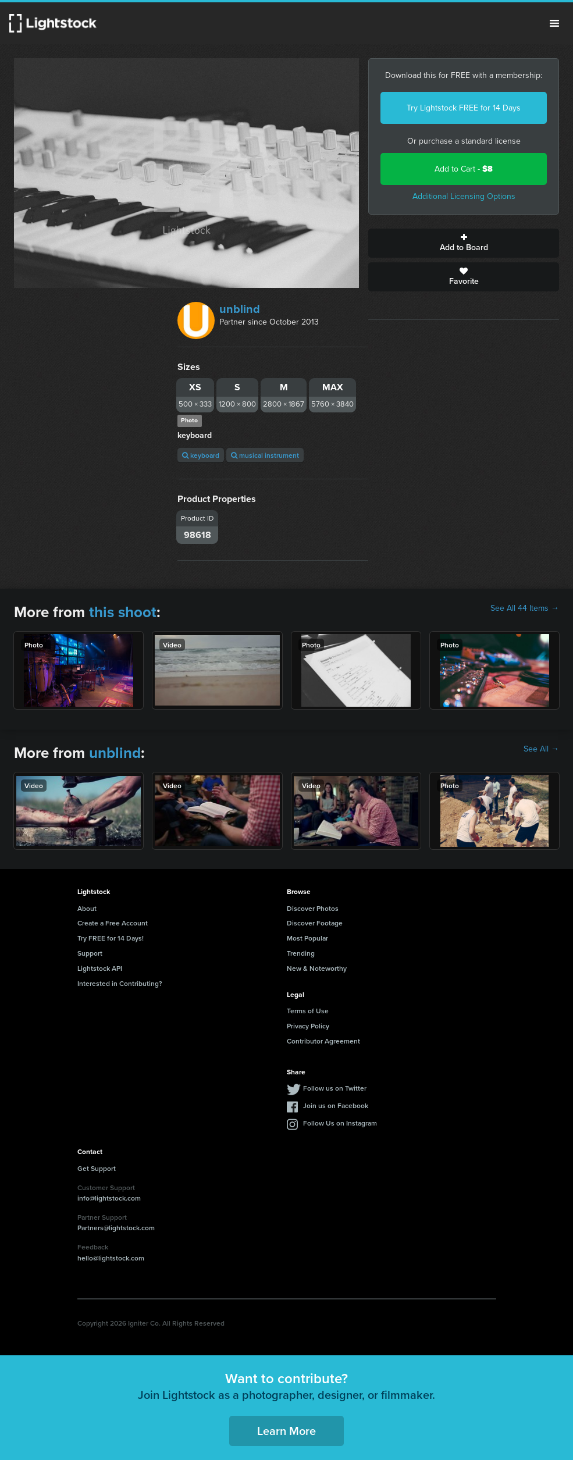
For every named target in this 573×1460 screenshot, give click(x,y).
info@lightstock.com (109, 1198)
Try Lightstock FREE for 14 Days (464, 108)
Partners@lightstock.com (116, 1228)
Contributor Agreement (323, 1041)
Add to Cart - (464, 169)
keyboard (200, 455)
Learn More (286, 1430)
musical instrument (265, 455)
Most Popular (307, 938)
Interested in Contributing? (119, 983)
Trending (301, 953)
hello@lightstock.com (110, 1258)
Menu (554, 23)
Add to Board (463, 243)
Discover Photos (313, 908)
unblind (239, 309)
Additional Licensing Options (463, 196)
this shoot (122, 612)
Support (89, 953)
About (87, 908)
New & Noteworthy (317, 968)
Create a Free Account (112, 923)
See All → (541, 749)
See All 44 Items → (524, 608)
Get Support (96, 1168)
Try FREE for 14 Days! (110, 938)
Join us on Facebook (335, 1105)
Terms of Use (308, 1011)
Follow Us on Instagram (340, 1123)
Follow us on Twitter (334, 1088)
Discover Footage (315, 923)
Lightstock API (99, 968)
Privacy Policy (308, 1026)
